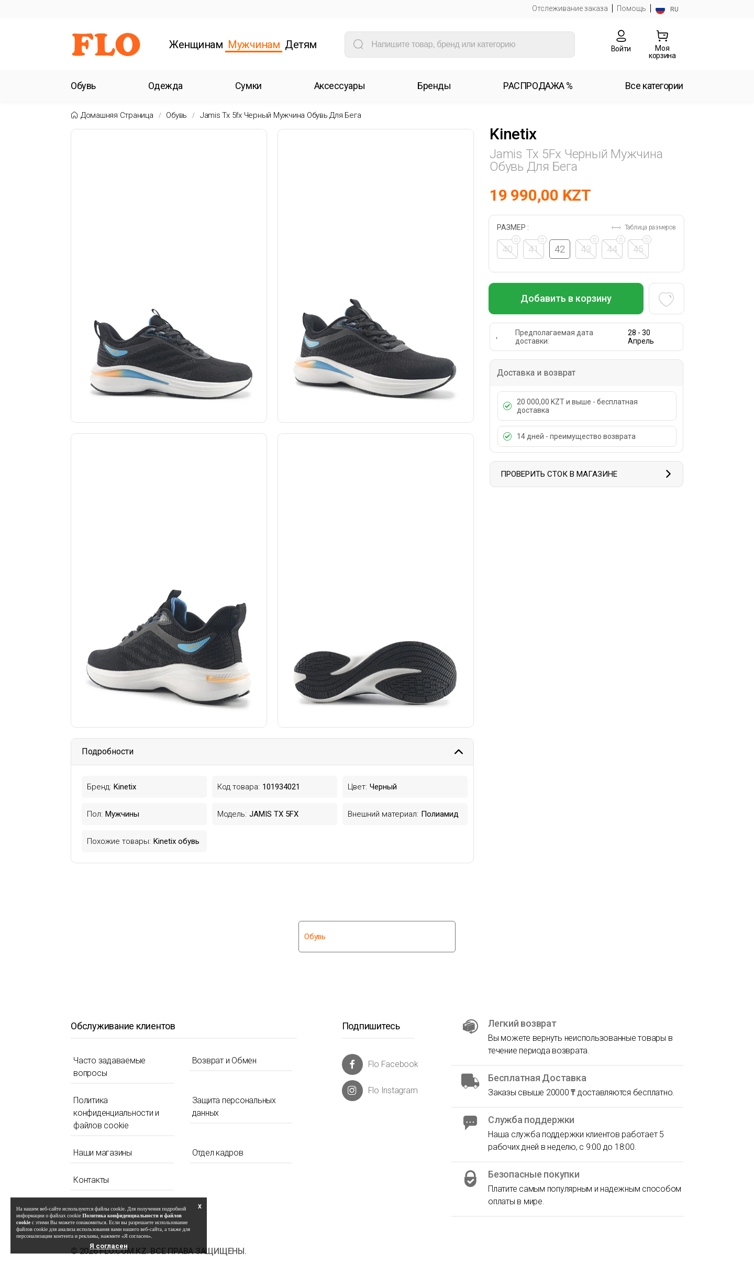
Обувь (176, 115)
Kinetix (513, 134)
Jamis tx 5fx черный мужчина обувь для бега (280, 115)
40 (511, 247)
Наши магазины (102, 1153)
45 (642, 247)
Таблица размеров (643, 227)
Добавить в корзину (566, 298)
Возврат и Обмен (224, 1060)
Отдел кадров (217, 1153)
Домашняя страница (117, 115)
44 (616, 247)
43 (589, 247)
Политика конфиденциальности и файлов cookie (116, 1112)
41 (537, 247)
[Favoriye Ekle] (665, 298)
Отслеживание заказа (570, 8)
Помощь (631, 8)
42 (561, 249)
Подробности (272, 751)
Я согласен (109, 1246)
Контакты (91, 1180)
